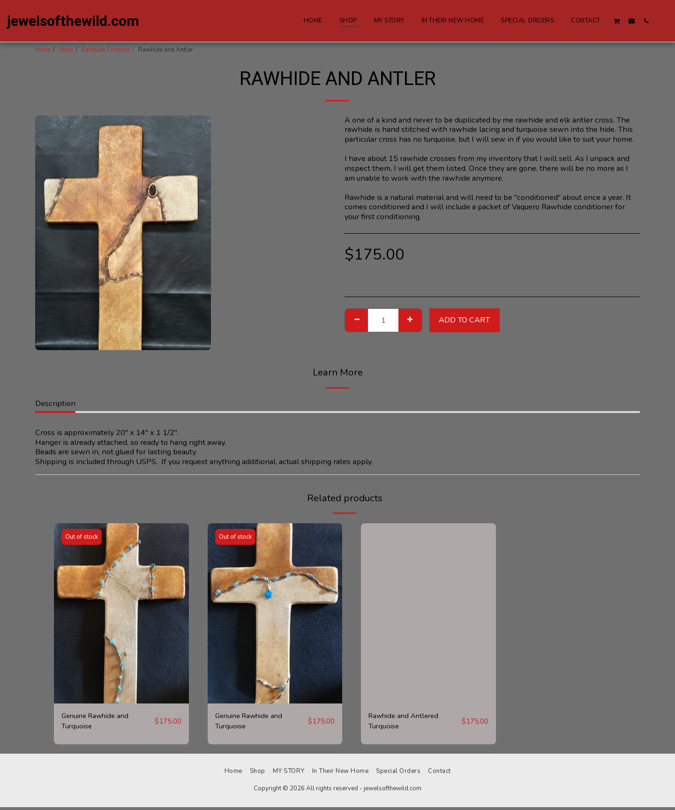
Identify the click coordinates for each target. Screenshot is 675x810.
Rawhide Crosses (105, 50)
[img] (121, 613)
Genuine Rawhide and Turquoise (99, 722)
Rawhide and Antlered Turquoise (407, 722)
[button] (617, 20)
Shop (66, 50)
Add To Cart (464, 319)
